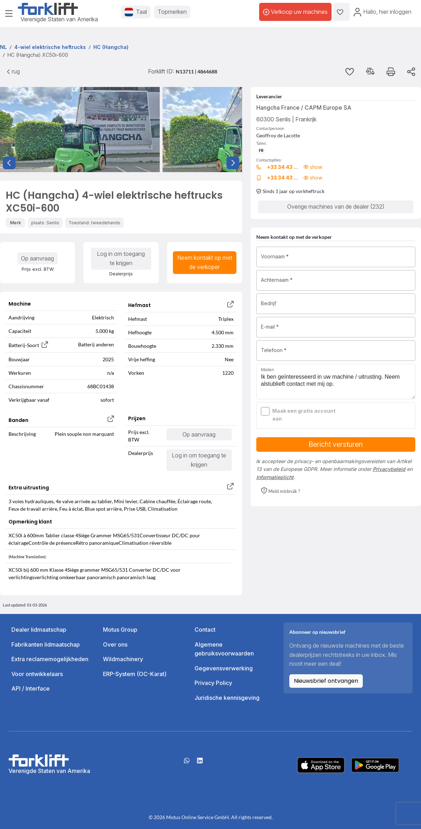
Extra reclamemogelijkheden (49, 659)
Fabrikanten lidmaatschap (45, 644)
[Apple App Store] (321, 764)
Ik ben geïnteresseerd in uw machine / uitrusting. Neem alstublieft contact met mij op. (335, 381)
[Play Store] (375, 764)
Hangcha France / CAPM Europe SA (303, 107)
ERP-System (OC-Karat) (134, 673)
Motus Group (120, 629)
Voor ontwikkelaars (37, 673)
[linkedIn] (200, 763)
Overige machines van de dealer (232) (335, 206)
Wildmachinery (123, 659)
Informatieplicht (275, 477)
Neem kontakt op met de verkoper (204, 262)
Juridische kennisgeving (227, 697)
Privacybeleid (389, 469)
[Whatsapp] (187, 763)
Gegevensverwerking (224, 668)
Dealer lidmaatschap (38, 629)
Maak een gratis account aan (303, 415)
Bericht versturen (335, 444)
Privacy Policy (213, 682)
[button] (280, 491)
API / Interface (30, 688)
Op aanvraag (37, 258)
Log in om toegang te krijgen (121, 258)
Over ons (115, 644)
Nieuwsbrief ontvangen (326, 681)
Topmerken (172, 11)
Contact (205, 629)
